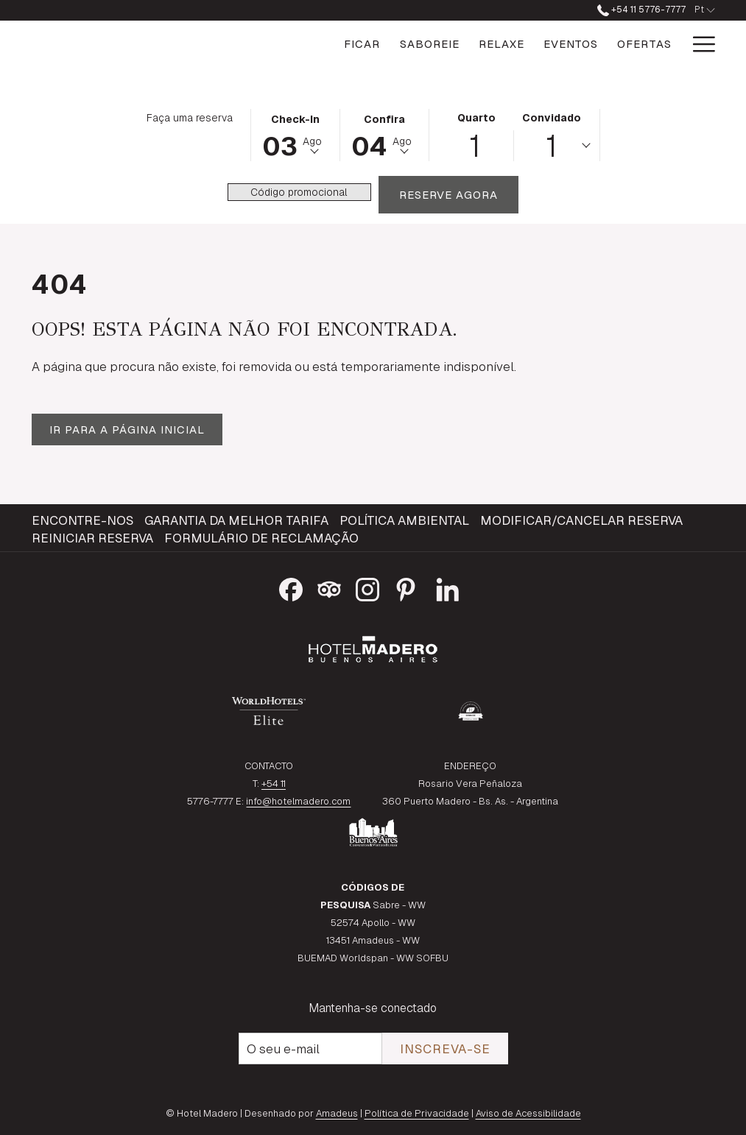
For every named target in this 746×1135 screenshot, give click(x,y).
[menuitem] (84, 520)
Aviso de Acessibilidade (528, 1113)
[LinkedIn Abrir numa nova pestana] (447, 587)
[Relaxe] (431, 44)
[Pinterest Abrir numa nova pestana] (406, 587)
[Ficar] (292, 44)
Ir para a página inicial (127, 429)
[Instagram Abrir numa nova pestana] (367, 587)
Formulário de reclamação (261, 538)
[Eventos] (501, 44)
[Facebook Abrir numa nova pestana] (291, 587)
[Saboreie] (359, 44)
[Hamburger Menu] (698, 44)
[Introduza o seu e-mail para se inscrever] (310, 1048)
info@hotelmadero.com (298, 801)
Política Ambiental (404, 520)
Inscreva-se (445, 1049)
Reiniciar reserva (92, 538)
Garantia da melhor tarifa (236, 520)
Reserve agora (458, 194)
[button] (295, 134)
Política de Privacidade (417, 1113)
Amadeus (337, 1113)
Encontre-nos (82, 520)
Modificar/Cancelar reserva (581, 520)
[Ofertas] (574, 44)
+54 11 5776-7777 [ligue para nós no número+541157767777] (641, 9)
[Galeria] (646, 44)
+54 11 (273, 783)
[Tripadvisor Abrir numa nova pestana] (329, 587)
